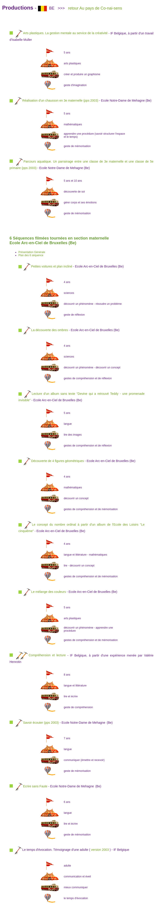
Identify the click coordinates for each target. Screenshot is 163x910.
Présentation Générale (31, 252)
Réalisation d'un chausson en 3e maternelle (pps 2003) (60, 100)
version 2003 (100, 849)
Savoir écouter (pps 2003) (41, 722)
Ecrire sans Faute (35, 786)
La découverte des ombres (49, 330)
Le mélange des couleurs (48, 591)
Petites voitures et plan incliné (51, 266)
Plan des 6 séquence (30, 255)
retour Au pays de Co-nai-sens (95, 8)
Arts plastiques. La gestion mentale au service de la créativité (61, 33)
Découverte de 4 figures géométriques (57, 460)
